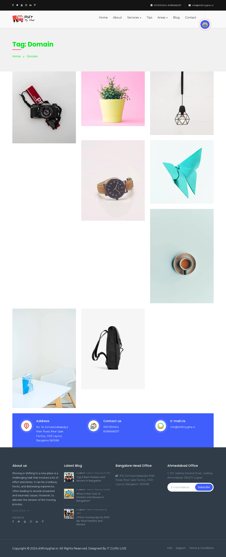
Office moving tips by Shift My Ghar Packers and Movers (93, 521)
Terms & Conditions (201, 548)
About (117, 17)
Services (134, 17)
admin (82, 473)
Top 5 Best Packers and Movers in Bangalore (90, 478)
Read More (20, 510)
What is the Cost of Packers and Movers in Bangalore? (90, 497)
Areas (162, 17)
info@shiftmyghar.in (201, 5)
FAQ (169, 548)
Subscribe (204, 487)
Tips (149, 17)
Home (103, 17)
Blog (176, 17)
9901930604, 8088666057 (166, 5)
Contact (190, 17)
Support (181, 548)
